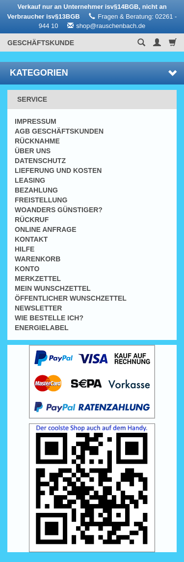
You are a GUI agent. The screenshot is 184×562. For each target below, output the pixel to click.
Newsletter (38, 308)
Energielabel (42, 328)
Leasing (30, 180)
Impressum (35, 121)
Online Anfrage (45, 229)
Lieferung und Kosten (58, 170)
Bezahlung (36, 190)
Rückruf (32, 220)
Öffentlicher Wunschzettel (71, 298)
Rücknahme (37, 141)
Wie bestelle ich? (49, 318)
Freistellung (41, 200)
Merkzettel (38, 278)
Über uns (33, 151)
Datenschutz (40, 161)
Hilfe (24, 249)
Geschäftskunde (40, 43)
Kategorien (93, 73)
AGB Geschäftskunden (59, 131)
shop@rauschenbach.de (110, 25)
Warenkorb (37, 259)
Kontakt (31, 239)
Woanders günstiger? (59, 210)
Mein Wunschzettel (53, 288)
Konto (27, 269)
